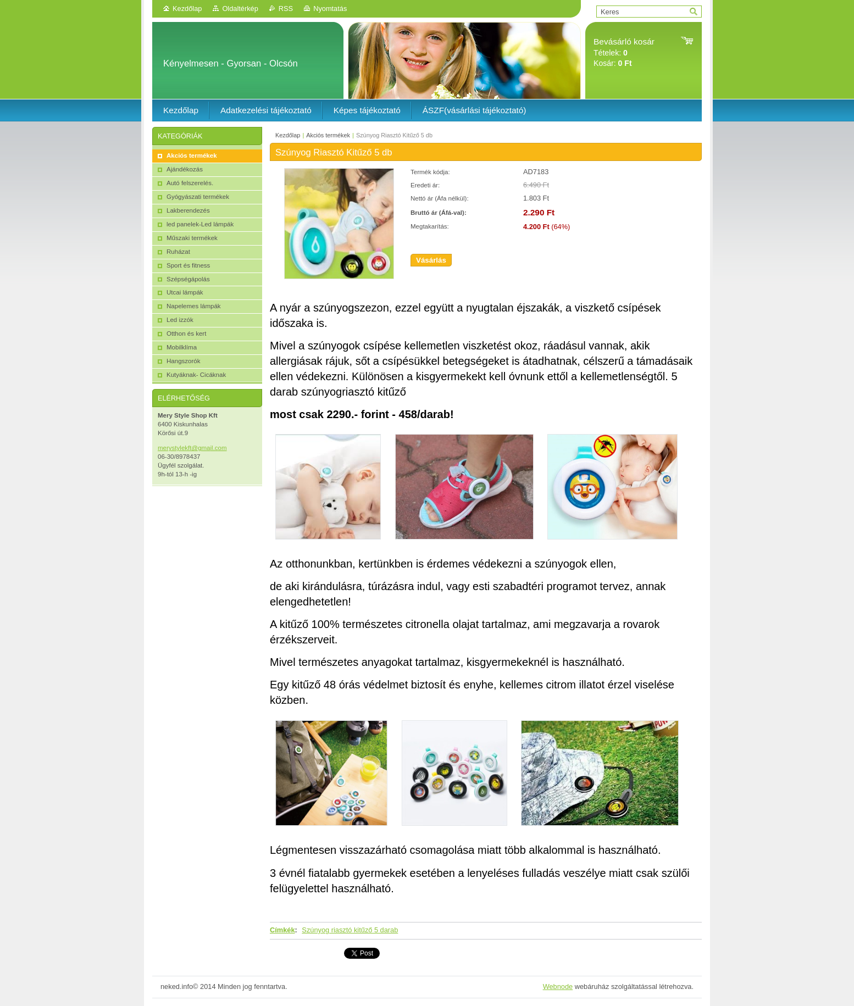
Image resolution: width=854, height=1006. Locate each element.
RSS (286, 8)
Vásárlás (431, 260)
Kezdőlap (187, 8)
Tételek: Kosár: (624, 52)
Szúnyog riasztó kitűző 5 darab (350, 930)
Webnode (558, 986)
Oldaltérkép (240, 8)
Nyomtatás (330, 8)
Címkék (282, 930)
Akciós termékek (328, 135)
